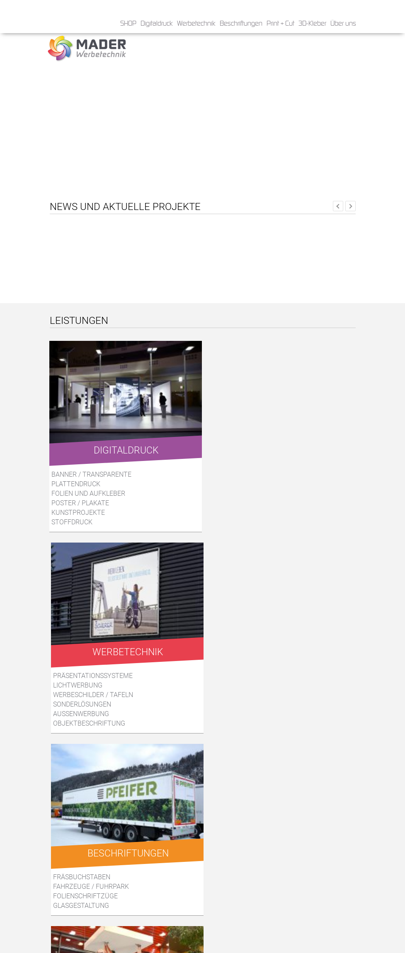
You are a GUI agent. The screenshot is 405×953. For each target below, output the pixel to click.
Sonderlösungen (230, 502)
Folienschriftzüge (85, 690)
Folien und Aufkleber (89, 493)
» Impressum (223, 929)
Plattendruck (76, 483)
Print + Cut (280, 24)
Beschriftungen (241, 24)
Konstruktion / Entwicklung (253, 671)
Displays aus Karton (238, 681)
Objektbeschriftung (237, 521)
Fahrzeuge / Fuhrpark (91, 681)
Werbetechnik (196, 24)
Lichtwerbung (226, 483)
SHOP (128, 24)
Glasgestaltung (81, 700)
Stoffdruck (72, 521)
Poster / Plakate (80, 502)
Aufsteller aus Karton (243, 690)
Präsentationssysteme (241, 474)
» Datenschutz (224, 920)
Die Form (67, 859)
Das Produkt (75, 849)
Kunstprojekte (78, 512)
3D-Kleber (312, 24)
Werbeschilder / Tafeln (241, 493)
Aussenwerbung (229, 512)
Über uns (343, 24)
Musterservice (229, 700)
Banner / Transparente (92, 474)
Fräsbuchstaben (81, 671)
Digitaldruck (157, 24)
